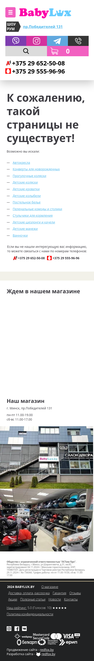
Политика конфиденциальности (30, 614)
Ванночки (20, 235)
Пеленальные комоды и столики (37, 209)
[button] (10, 12)
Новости (55, 599)
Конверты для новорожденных (36, 169)
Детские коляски (25, 182)
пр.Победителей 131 (43, 26)
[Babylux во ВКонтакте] (24, 628)
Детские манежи (25, 229)
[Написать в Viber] (15, 41)
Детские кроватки (26, 189)
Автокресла (21, 162)
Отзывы (75, 593)
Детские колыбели (27, 196)
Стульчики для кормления (33, 215)
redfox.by (47, 650)
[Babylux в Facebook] (16, 628)
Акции (12, 599)
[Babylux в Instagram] (36, 41)
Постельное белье (27, 202)
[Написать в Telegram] (57, 41)
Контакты (71, 599)
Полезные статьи (32, 599)
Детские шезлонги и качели (34, 222)
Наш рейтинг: (17, 608)
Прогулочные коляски (29, 176)
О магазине (49, 587)
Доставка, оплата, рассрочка (29, 593)
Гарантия (59, 593)
